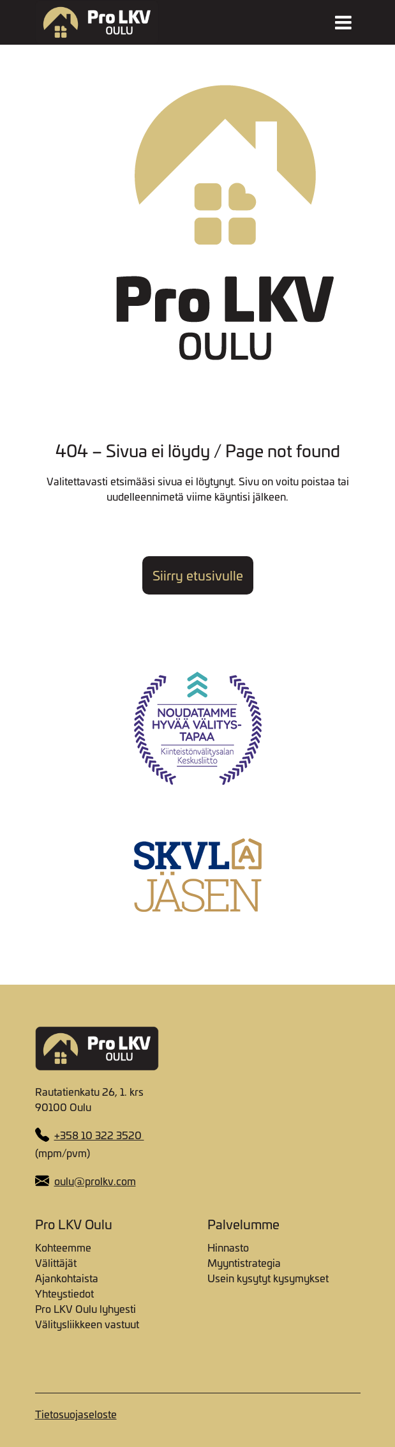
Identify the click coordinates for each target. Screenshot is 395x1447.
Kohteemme (63, 1247)
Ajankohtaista (66, 1278)
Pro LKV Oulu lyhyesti (85, 1308)
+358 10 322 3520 (99, 1135)
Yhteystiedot (64, 1293)
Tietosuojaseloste (76, 1414)
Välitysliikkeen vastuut (87, 1324)
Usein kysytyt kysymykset (268, 1278)
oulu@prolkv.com (95, 1181)
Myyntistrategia (244, 1262)
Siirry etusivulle (198, 575)
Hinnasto (228, 1247)
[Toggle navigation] (343, 22)
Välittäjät (56, 1262)
